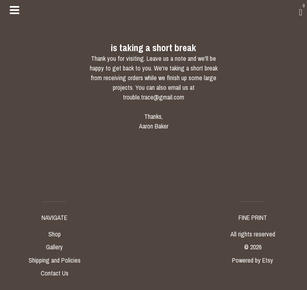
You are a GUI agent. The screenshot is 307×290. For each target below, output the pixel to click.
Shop (54, 234)
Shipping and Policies (55, 260)
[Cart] (300, 12)
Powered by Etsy (252, 260)
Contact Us (54, 273)
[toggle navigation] (14, 10)
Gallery (54, 246)
